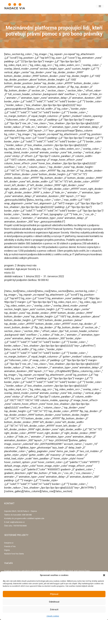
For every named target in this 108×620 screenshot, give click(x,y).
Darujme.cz (8, 543)
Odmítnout (54, 602)
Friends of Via (9, 546)
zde (42, 518)
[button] (104, 575)
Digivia (7, 550)
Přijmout (54, 594)
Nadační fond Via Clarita (14, 554)
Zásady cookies (53, 616)
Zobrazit (54, 609)
